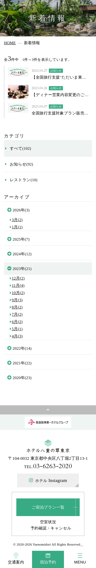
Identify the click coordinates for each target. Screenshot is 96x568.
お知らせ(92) (21, 164)
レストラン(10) (23, 180)
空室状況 (48, 522)
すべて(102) (20, 148)
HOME (10, 43)
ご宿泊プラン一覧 (48, 507)
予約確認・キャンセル (51, 528)
